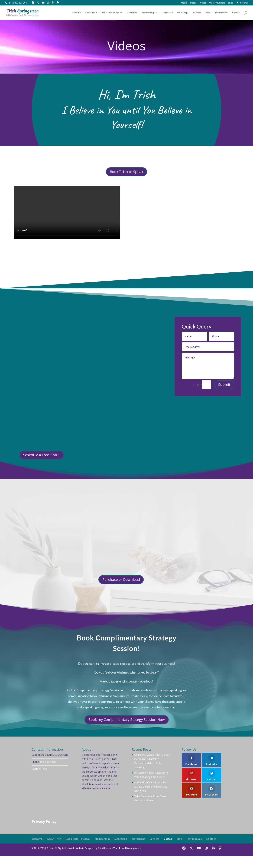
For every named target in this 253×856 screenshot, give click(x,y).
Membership (148, 12)
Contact (236, 12)
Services (197, 12)
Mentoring (131, 12)
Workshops (183, 12)
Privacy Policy (44, 821)
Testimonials (221, 12)
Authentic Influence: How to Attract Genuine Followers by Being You (150, 786)
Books (193, 3)
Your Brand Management (127, 848)
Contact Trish (39, 768)
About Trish (91, 12)
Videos (203, 3)
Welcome (76, 12)
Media (184, 3)
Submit (224, 384)
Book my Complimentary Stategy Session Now (126, 719)
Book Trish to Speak (126, 171)
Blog (208, 12)
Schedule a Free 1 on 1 (41, 455)
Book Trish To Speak (112, 12)
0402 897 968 (48, 761)
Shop (230, 3)
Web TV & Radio (217, 3)
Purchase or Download (121, 579)
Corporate (168, 12)
